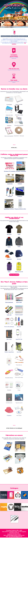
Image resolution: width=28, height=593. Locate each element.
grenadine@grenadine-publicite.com (15, 535)
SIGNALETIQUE (8, 36)
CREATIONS (21, 36)
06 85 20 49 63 (17, 534)
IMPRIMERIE (3, 36)
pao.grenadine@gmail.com (15, 536)
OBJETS (12, 36)
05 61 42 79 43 (15, 533)
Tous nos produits (10, 274)
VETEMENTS (16, 36)
